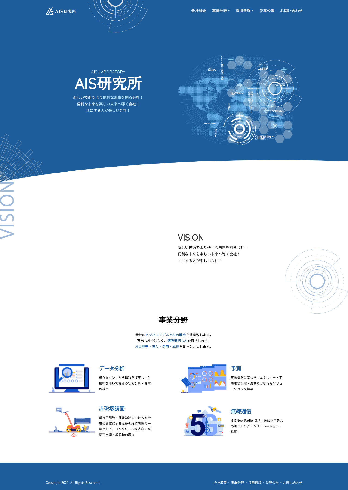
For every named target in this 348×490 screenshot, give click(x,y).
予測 (236, 368)
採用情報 (243, 9)
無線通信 (241, 411)
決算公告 (266, 9)
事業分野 (219, 9)
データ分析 (111, 368)
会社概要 (198, 9)
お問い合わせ (291, 9)
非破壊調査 (111, 408)
